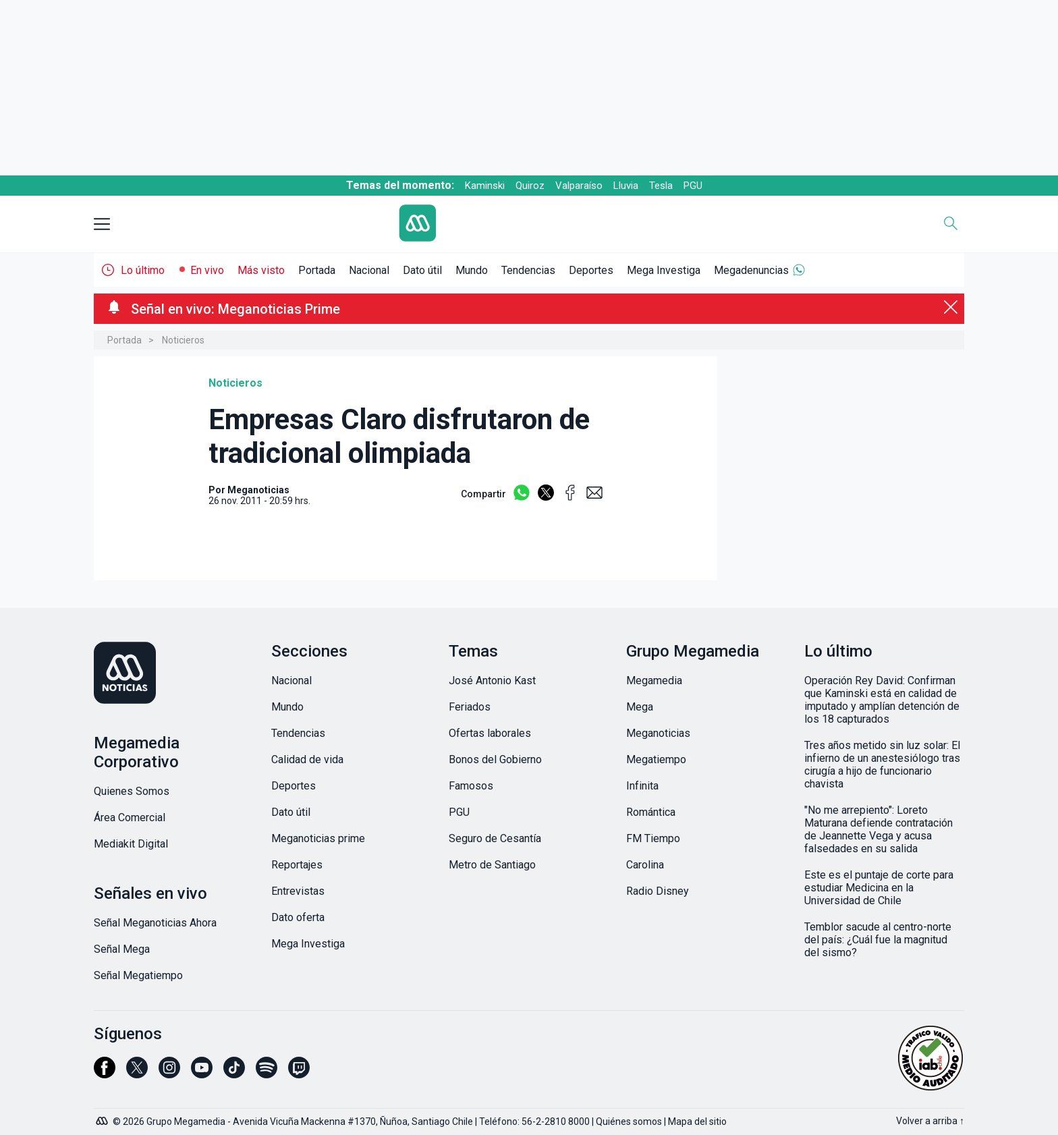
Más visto (261, 270)
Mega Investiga (663, 270)
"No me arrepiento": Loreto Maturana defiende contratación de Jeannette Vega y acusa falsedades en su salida (878, 829)
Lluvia (625, 185)
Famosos (471, 785)
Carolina (645, 864)
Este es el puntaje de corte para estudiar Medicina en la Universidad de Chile (878, 887)
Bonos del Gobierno (495, 759)
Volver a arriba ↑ (930, 1120)
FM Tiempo (653, 838)
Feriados (470, 706)
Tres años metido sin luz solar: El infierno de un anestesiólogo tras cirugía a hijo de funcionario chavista (882, 764)
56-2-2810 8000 (556, 1121)
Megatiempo (656, 759)
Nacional (369, 270)
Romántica (650, 812)
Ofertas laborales (490, 733)
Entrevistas (298, 891)
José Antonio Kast (492, 680)
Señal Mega (122, 949)
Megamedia (654, 680)
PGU (693, 185)
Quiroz (530, 185)
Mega (639, 706)
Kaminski (485, 185)
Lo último (143, 270)
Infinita (642, 785)
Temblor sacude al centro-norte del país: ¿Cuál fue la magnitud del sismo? (877, 939)
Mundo (471, 270)
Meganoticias (658, 733)
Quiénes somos (629, 1121)
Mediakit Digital (131, 843)
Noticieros (183, 340)
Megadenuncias (751, 270)
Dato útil (422, 270)
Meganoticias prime (318, 838)
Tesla (661, 185)
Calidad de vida (307, 759)
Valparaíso (579, 185)
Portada (316, 270)
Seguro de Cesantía (495, 838)
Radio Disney (657, 891)
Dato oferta (298, 917)
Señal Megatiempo (138, 975)
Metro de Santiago (492, 864)
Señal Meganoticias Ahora (155, 922)
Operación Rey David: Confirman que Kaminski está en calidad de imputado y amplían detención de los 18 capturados (881, 699)
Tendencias (528, 270)
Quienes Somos (131, 791)
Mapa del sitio (697, 1121)
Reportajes (297, 864)
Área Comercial (129, 817)
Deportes (591, 270)
